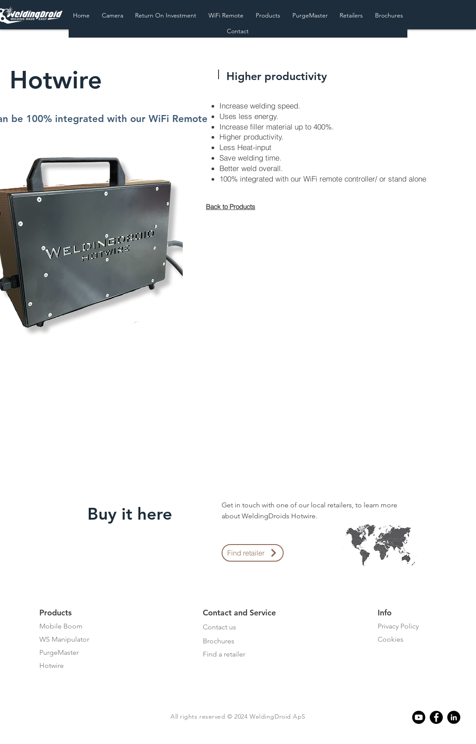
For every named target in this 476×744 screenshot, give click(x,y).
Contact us (219, 627)
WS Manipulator (64, 639)
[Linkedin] (453, 717)
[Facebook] (436, 717)
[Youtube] (418, 717)
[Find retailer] (253, 553)
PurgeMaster (59, 652)
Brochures (218, 641)
